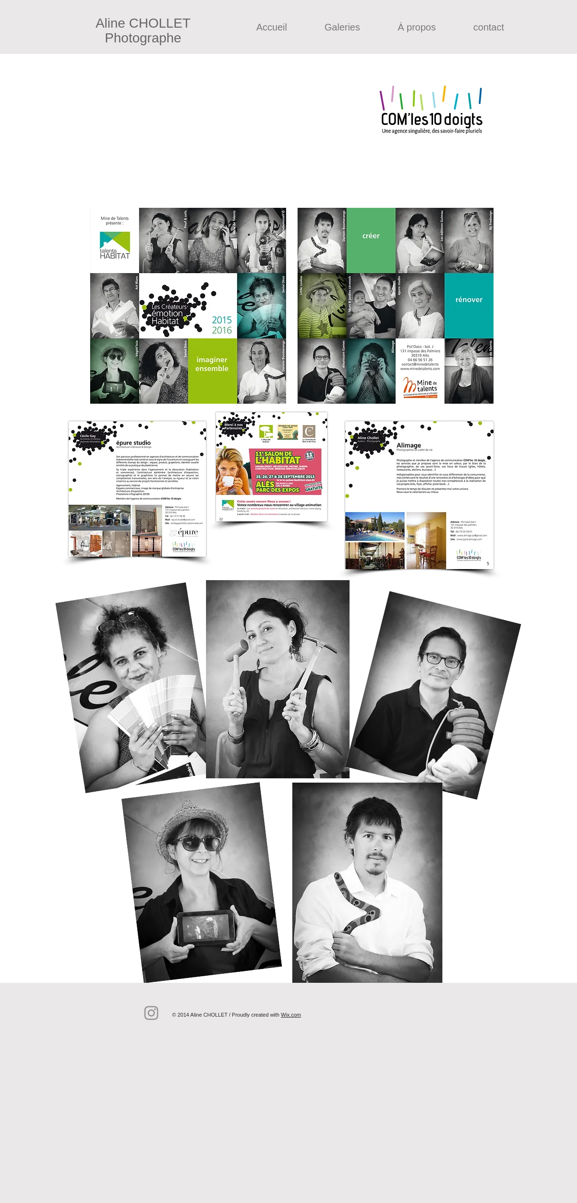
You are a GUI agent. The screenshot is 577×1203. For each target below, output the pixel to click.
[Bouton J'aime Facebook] (311, 997)
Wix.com (291, 1015)
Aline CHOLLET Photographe (142, 30)
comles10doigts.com (210, 93)
